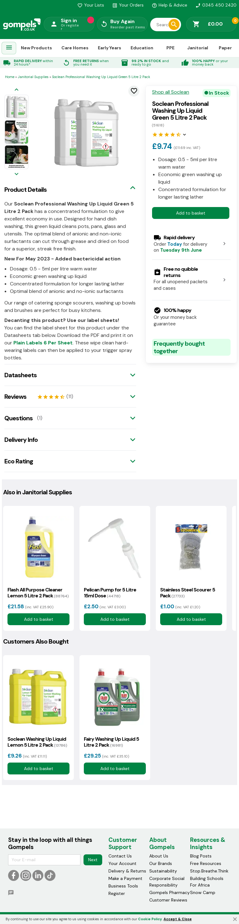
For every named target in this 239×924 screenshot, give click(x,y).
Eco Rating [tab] (18, 461)
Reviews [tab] (15, 397)
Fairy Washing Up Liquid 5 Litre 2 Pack (111, 742)
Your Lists (90, 5)
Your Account (122, 863)
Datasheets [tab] (20, 375)
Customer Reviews (168, 900)
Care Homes (74, 48)
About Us (158, 856)
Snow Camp (202, 892)
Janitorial (197, 48)
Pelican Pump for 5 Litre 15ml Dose (110, 593)
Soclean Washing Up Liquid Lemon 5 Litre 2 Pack (37, 742)
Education (142, 48)
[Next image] (16, 174)
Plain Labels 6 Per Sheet (43, 342)
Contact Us (120, 856)
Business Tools (123, 886)
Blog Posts (201, 856)
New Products (36, 48)
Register (116, 893)
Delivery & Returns (127, 871)
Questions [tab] (18, 418)
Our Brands (160, 863)
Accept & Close (178, 919)
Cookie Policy (150, 919)
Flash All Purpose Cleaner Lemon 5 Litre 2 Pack (38, 593)
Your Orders (128, 5)
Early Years (109, 48)
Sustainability (163, 871)
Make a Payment (125, 878)
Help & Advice (169, 5)
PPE (170, 48)
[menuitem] (9, 48)
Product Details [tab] (25, 189)
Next (93, 859)
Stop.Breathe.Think (209, 871)
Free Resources (205, 863)
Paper (225, 48)
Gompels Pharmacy (169, 892)
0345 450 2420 (216, 5)
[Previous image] (16, 90)
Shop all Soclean (170, 92)
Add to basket (190, 213)
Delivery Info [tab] (21, 440)
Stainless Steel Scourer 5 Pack (187, 593)
